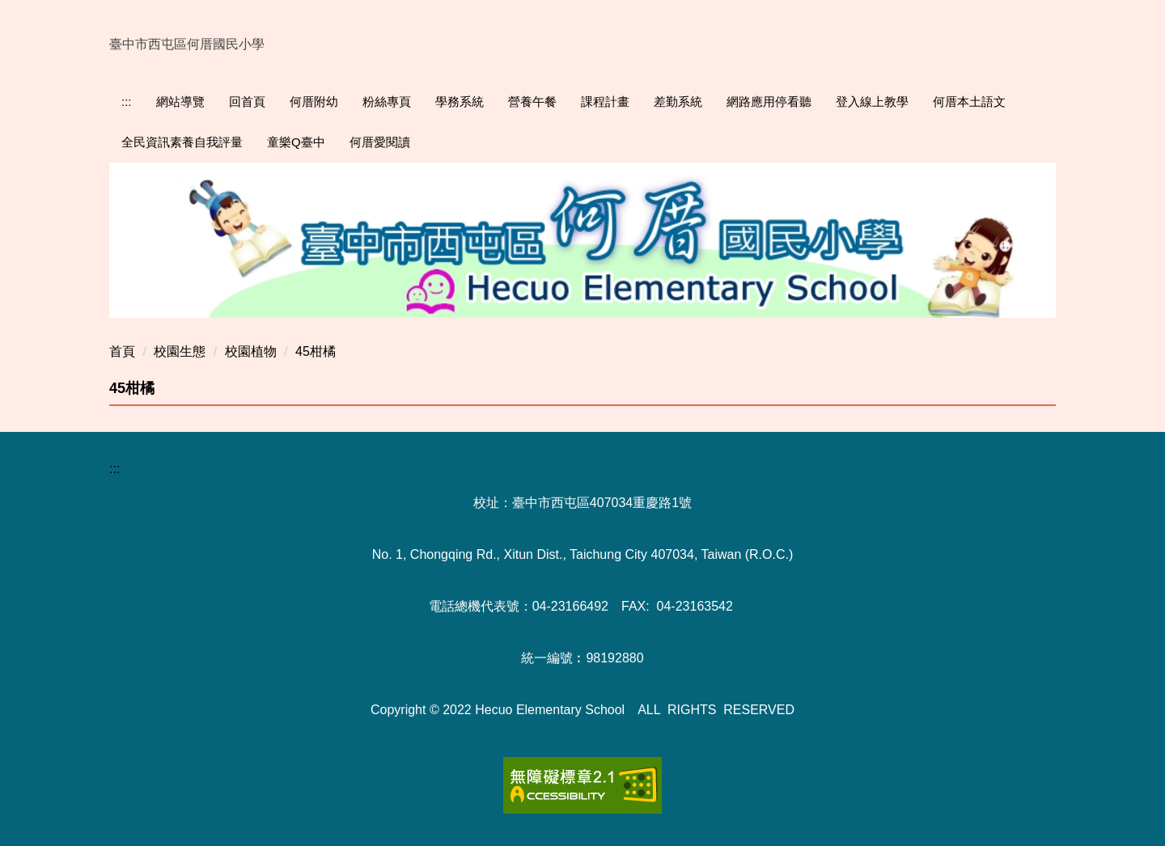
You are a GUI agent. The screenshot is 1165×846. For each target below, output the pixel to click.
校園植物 (251, 351)
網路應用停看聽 (769, 101)
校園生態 (179, 351)
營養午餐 (532, 101)
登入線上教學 (872, 101)
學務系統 (459, 101)
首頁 (122, 351)
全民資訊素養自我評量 (182, 142)
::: (126, 101)
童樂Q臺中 (296, 142)
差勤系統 (678, 101)
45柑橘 (315, 351)
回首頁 (247, 101)
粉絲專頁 (386, 101)
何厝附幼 (314, 101)
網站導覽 (180, 101)
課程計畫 (605, 101)
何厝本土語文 (969, 101)
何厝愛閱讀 (380, 142)
